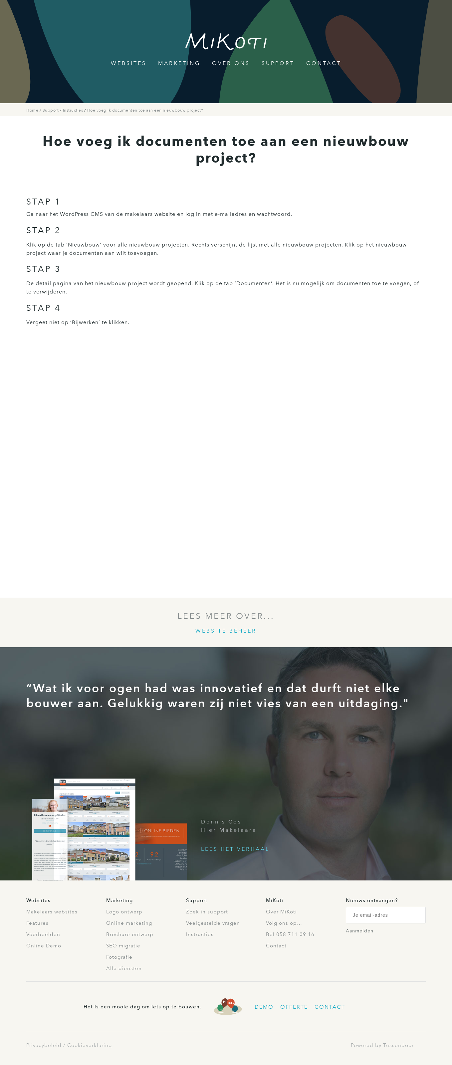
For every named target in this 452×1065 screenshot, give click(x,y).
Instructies (73, 110)
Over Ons (231, 63)
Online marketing (129, 923)
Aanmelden (359, 931)
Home (33, 110)
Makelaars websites (52, 912)
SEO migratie (123, 946)
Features (37, 923)
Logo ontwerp (124, 912)
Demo (264, 1007)
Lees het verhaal (235, 849)
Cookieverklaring (89, 1045)
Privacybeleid (44, 1045)
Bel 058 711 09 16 (290, 934)
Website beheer (226, 631)
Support (278, 63)
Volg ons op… (284, 923)
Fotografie (119, 957)
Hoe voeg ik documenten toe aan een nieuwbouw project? (145, 110)
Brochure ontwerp (129, 934)
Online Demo (43, 946)
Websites (128, 63)
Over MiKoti (281, 912)
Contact (323, 63)
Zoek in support (207, 912)
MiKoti (274, 900)
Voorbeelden (43, 934)
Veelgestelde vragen (213, 923)
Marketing (179, 63)
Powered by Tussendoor (382, 1045)
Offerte (294, 1007)
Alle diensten (124, 968)
